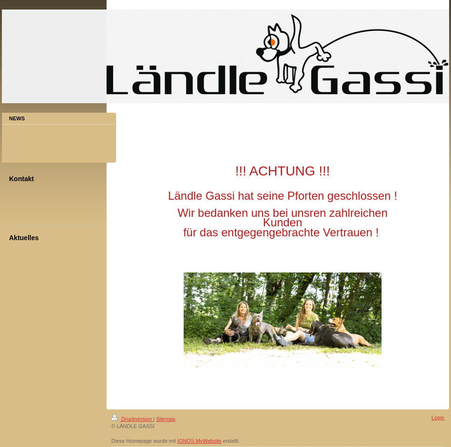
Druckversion (132, 419)
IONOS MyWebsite (199, 441)
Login (437, 417)
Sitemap (165, 419)
